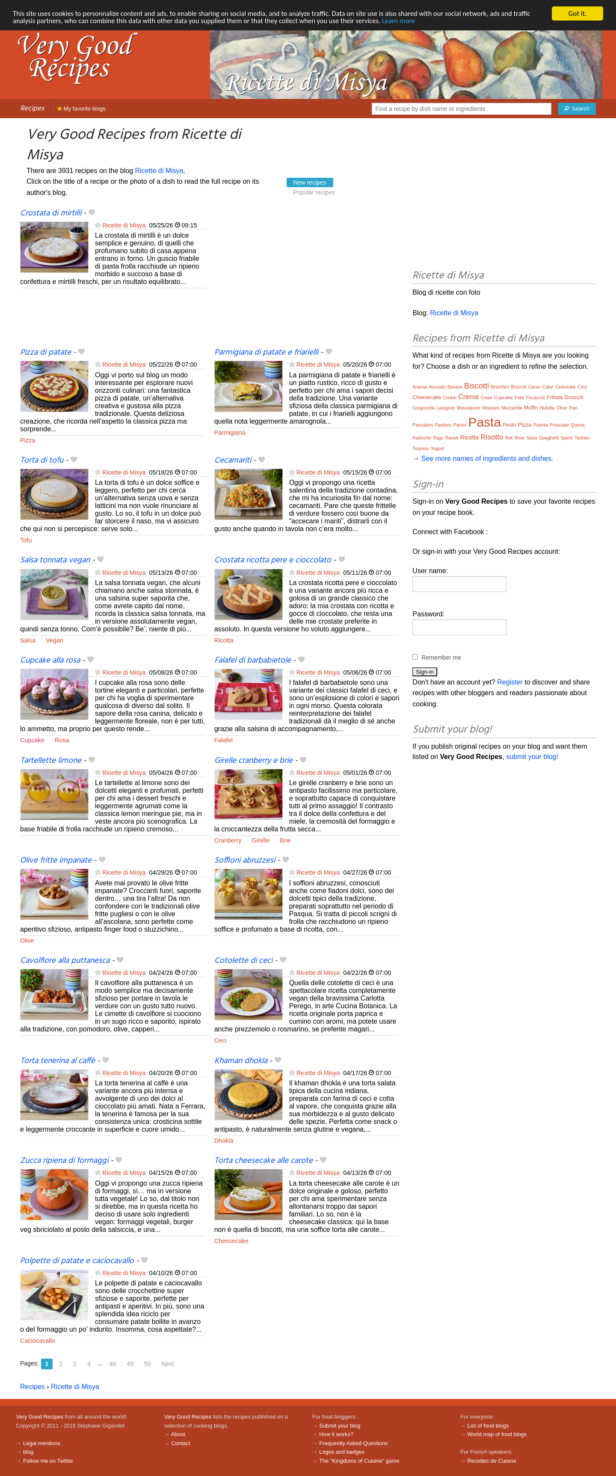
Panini (459, 424)
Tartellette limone (50, 760)
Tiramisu (420, 448)
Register (510, 682)
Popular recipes (314, 192)
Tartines (582, 438)
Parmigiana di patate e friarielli (266, 352)
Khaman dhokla (240, 1061)
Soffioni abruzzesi (244, 860)
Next (168, 1363)
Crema (468, 396)
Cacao (534, 387)
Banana (454, 387)
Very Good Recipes (39, 1416)
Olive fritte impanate (56, 860)
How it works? (336, 1434)
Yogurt (437, 448)
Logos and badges (341, 1452)
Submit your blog (339, 1425)
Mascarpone (468, 408)
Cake (548, 386)
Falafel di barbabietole (252, 660)
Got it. (577, 13)
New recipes (309, 182)
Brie (285, 840)
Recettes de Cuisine (492, 1461)
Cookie (449, 397)
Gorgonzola (423, 408)
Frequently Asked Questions (353, 1443)
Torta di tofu (41, 460)
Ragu (438, 438)
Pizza (27, 440)
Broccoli (519, 387)
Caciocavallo (37, 1340)
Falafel (223, 740)
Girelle (261, 840)
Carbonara (565, 387)
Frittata (555, 397)
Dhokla (224, 1140)
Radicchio (421, 438)
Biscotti (476, 386)
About (178, 1434)
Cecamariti (232, 460)
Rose (519, 438)
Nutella (547, 407)
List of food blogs (488, 1425)
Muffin (531, 408)
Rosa (62, 740)
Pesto (509, 425)
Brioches (500, 386)
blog (28, 1452)
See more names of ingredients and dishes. (487, 458)
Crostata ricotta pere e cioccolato (272, 560)
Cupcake (32, 740)
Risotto (492, 437)
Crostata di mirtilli (50, 213)
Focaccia (535, 397)
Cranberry (228, 840)
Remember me (441, 657)
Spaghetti (549, 437)
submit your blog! (532, 756)
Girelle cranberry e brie (253, 760)
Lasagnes (446, 408)
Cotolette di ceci (243, 960)
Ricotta (224, 640)
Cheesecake (231, 1240)
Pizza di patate (45, 352)
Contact (180, 1443)
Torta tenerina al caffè (57, 1061)
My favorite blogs (81, 108)
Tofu (26, 540)
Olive (27, 940)
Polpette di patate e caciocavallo (77, 1261)
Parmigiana (230, 432)
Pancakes (422, 424)
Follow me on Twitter (48, 1461)
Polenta (540, 425)
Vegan (54, 640)
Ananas (419, 387)
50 (147, 1363)
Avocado (437, 387)
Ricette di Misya (159, 170)
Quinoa (577, 425)
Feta (519, 397)
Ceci (220, 1040)
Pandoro (443, 425)
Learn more (410, 21)
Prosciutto (559, 425)
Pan (573, 407)
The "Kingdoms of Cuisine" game (359, 1461)
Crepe (486, 397)
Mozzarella (511, 408)
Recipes (32, 108)
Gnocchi (574, 397)
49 (130, 1363)
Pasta (484, 422)
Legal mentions (41, 1443)
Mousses (491, 408)
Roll (508, 438)
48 (113, 1363)
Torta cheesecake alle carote (263, 1160)
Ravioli (451, 438)
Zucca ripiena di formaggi (64, 1160)
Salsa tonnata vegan (55, 560)
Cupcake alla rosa (50, 660)
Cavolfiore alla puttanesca (65, 960)
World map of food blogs (497, 1434)
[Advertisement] (307, 278)
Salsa (28, 640)
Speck (567, 438)
